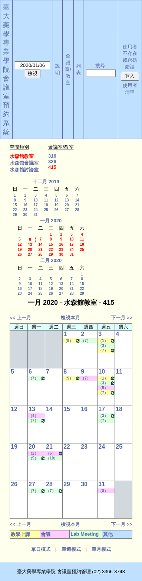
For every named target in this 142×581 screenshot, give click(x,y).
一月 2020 (51, 220)
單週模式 (71, 549)
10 (35, 200)
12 (56, 200)
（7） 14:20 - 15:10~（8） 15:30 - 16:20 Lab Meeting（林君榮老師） (88, 341)
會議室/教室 (68, 69)
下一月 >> (121, 317)
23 (25, 210)
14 (77, 200)
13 (67, 200)
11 (46, 200)
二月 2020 (51, 260)
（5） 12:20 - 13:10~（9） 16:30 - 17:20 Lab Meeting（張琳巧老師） (37, 458)
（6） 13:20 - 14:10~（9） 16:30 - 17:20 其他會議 (54, 453)
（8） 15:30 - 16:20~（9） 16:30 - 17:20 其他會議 (105, 491)
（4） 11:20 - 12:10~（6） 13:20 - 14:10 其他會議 (36, 416)
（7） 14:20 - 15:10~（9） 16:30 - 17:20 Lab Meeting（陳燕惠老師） (105, 421)
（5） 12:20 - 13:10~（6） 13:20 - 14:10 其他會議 (105, 388)
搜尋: (100, 65)
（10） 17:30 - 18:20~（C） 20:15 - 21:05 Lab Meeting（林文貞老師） (53, 458)
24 (35, 210)
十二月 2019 (46, 181)
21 (77, 205)
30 (25, 215)
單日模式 (40, 549)
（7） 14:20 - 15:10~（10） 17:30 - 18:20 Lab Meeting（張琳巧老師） (37, 378)
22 (15, 210)
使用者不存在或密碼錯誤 (130, 57)
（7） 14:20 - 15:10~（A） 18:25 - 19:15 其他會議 (88, 378)
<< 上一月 (20, 317)
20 (67, 205)
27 (67, 210)
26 (56, 210)
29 (15, 215)
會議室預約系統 (6, 105)
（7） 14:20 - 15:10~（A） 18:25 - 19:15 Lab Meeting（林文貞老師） (54, 490)
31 (35, 215)
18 (46, 205)
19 (56, 205)
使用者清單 (130, 89)
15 (15, 205)
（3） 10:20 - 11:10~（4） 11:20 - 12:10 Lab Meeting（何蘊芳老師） (105, 345)
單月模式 (101, 549)
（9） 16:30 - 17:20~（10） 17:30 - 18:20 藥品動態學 (71, 340)
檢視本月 (70, 317)
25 (46, 210)
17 (35, 205)
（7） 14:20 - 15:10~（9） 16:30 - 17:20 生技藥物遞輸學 (106, 350)
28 (77, 210)
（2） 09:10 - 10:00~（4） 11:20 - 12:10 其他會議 (36, 453)
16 (25, 205)
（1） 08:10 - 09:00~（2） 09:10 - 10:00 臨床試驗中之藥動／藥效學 (106, 340)
